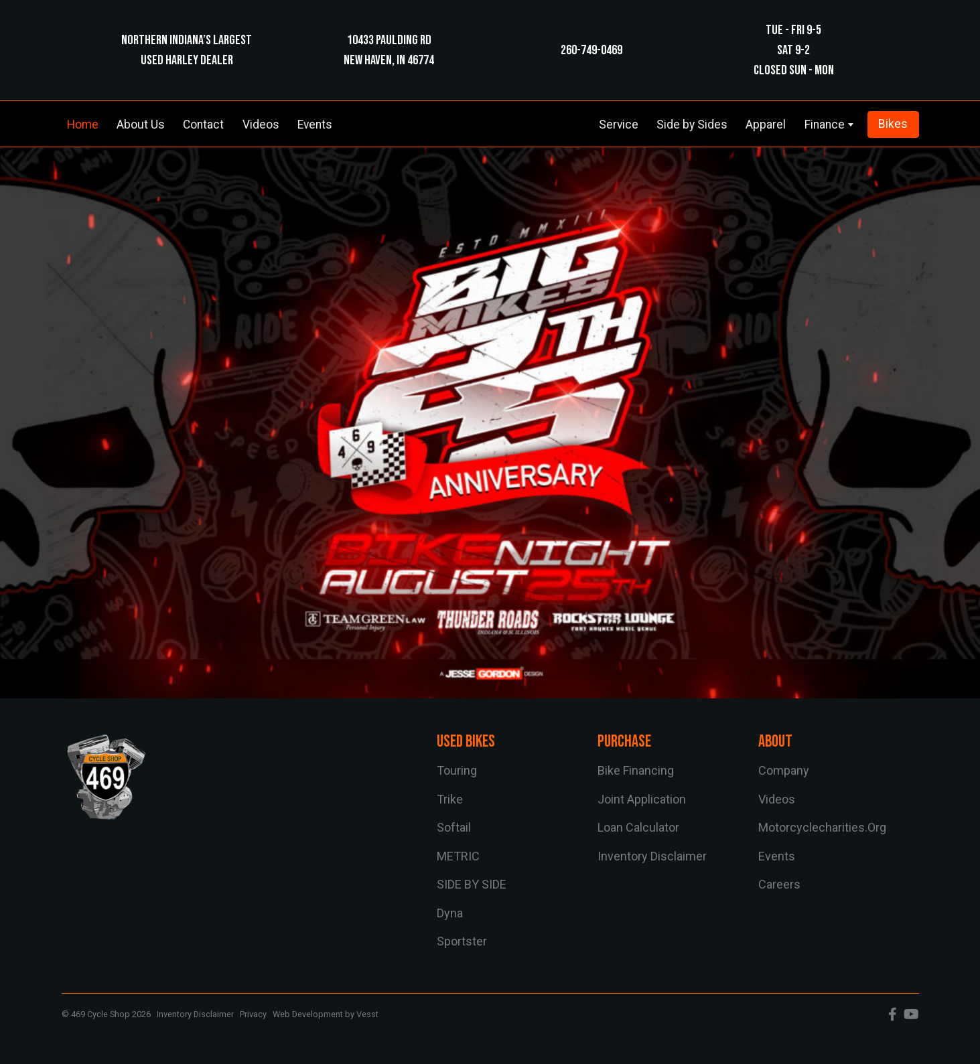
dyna (450, 913)
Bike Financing (636, 770)
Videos (260, 124)
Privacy (253, 1014)
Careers (779, 884)
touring (457, 770)
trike (450, 799)
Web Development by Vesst (325, 1014)
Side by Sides (691, 124)
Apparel (766, 124)
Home (82, 124)
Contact (203, 124)
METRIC (458, 856)
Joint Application (642, 799)
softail (454, 827)
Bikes (893, 124)
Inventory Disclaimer (652, 856)
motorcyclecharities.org (822, 827)
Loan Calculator (638, 827)
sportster (462, 941)
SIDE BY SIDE (471, 884)
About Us (141, 124)
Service (618, 124)
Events (314, 124)
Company (783, 770)
